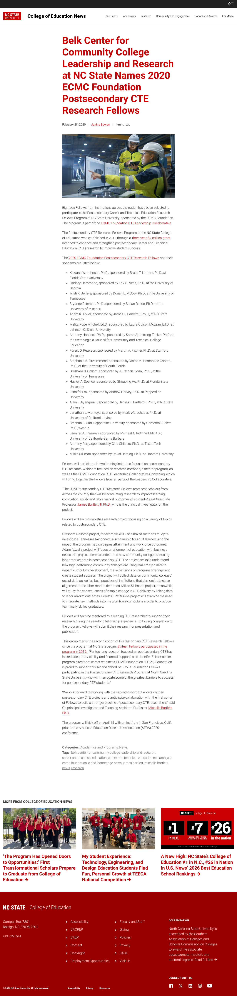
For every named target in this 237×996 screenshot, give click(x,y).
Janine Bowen (100, 124)
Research (146, 16)
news (66, 768)
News (123, 747)
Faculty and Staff (132, 922)
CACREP (77, 929)
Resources (104, 988)
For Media (228, 16)
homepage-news (109, 763)
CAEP (75, 937)
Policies (125, 937)
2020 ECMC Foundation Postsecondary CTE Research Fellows (114, 258)
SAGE (124, 953)
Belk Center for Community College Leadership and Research (113, 752)
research (77, 768)
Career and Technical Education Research (137, 758)
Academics (129, 16)
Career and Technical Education (84, 758)
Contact (76, 945)
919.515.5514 (12, 936)
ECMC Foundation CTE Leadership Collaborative (136, 223)
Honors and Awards (205, 16)
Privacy (125, 945)
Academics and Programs (99, 747)
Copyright (78, 953)
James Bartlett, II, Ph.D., (94, 504)
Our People (112, 16)
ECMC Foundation (74, 763)
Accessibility (80, 922)
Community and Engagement (173, 16)
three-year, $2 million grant (151, 238)
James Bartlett (133, 763)
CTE (169, 758)
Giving (124, 929)
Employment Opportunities (90, 961)
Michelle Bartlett (156, 763)
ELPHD (92, 763)
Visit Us (125, 961)
